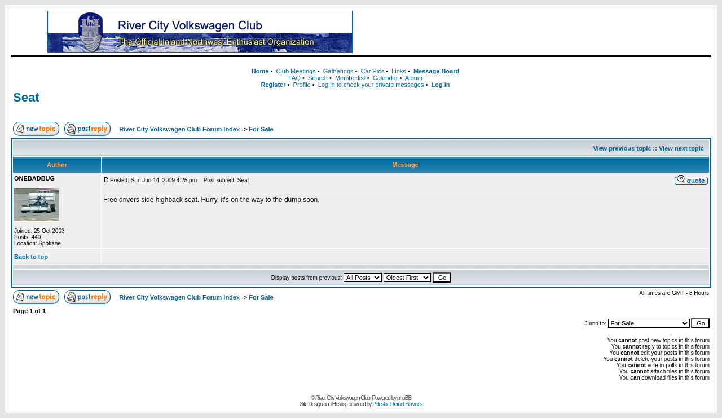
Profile (302, 84)
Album (413, 77)
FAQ (294, 77)
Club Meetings (295, 71)
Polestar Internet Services (397, 404)
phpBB (404, 398)
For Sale (261, 129)
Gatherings (338, 71)
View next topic (681, 148)
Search (318, 77)
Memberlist (350, 77)
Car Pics (373, 71)
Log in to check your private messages (371, 84)
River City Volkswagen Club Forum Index (179, 129)
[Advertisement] (547, 32)
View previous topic (622, 148)
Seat (26, 97)
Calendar (385, 77)
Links (398, 71)
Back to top (31, 256)
